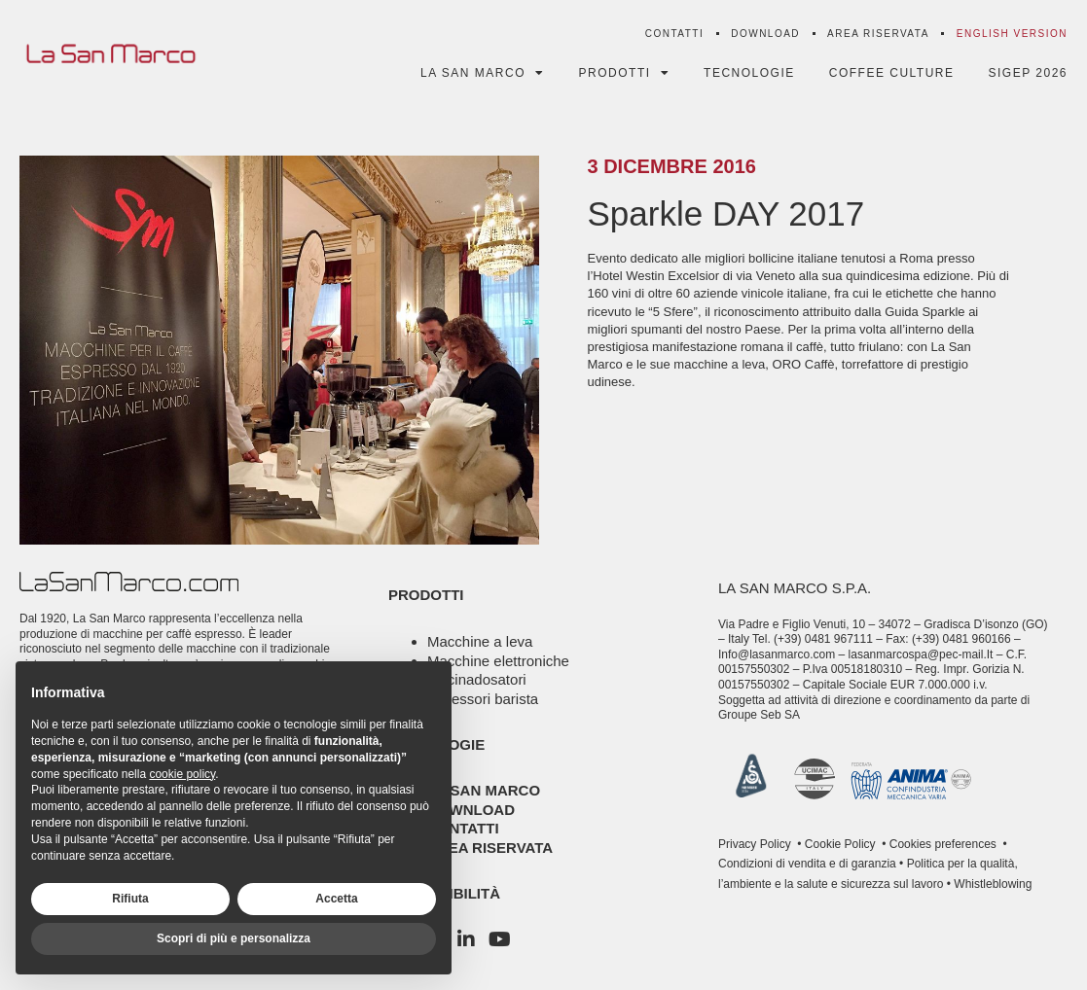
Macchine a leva (479, 641)
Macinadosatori (476, 679)
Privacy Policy (754, 844)
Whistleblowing (991, 884)
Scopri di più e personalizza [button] (233, 938)
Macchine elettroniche (498, 661)
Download (765, 33)
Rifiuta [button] (130, 898)
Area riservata (878, 33)
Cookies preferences (942, 844)
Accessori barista (482, 698)
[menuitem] (1012, 34)
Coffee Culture (892, 73)
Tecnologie (749, 73)
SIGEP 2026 (1029, 73)
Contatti (675, 33)
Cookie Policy (839, 844)
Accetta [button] (336, 898)
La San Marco (482, 73)
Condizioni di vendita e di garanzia (807, 863)
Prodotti (624, 73)
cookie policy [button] (182, 774)
